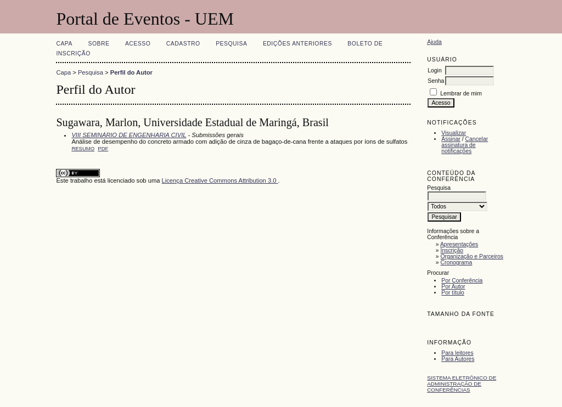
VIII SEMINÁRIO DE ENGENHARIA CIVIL (128, 135)
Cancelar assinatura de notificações (464, 145)
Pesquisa (231, 44)
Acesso (137, 44)
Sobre (98, 44)
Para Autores (457, 359)
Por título (452, 293)
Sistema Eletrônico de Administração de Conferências (461, 384)
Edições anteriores (297, 44)
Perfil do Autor (131, 72)
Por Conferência (461, 281)
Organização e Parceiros (472, 256)
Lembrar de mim (461, 94)
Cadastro (183, 44)
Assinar (450, 139)
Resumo (82, 148)
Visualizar (453, 133)
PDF (103, 148)
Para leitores (457, 353)
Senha (436, 81)
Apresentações (459, 244)
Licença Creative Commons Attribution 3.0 (220, 180)
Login (434, 70)
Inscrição (452, 250)
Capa (64, 44)
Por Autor (453, 287)
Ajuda (434, 42)
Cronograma (457, 262)
